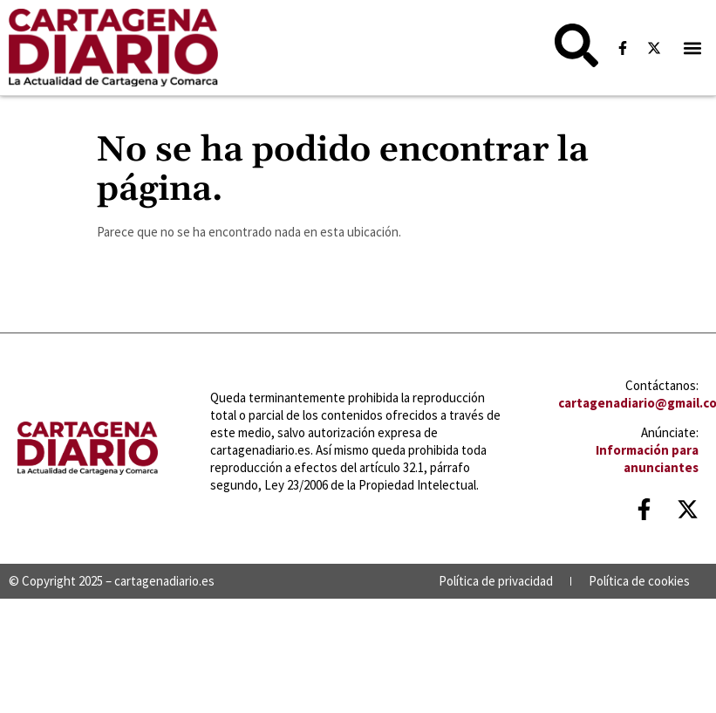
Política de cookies (639, 580)
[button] (692, 47)
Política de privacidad (496, 580)
